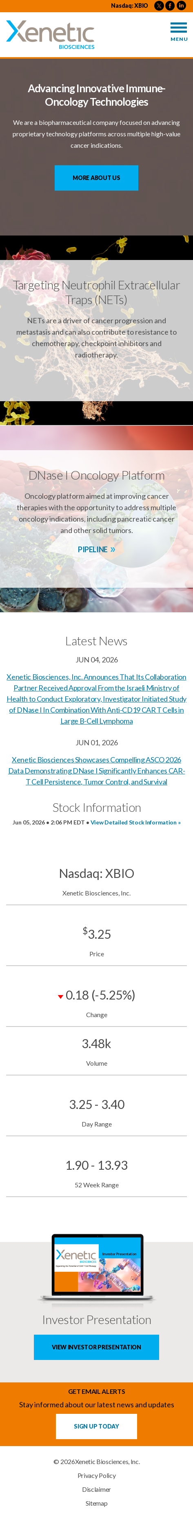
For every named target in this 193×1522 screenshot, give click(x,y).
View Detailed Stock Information (134, 822)
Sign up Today (96, 1426)
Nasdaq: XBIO (129, 5)
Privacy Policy (97, 1475)
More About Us (96, 177)
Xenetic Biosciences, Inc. (107, 1461)
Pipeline (93, 549)
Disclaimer (96, 1489)
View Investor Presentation (96, 1347)
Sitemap (97, 1503)
